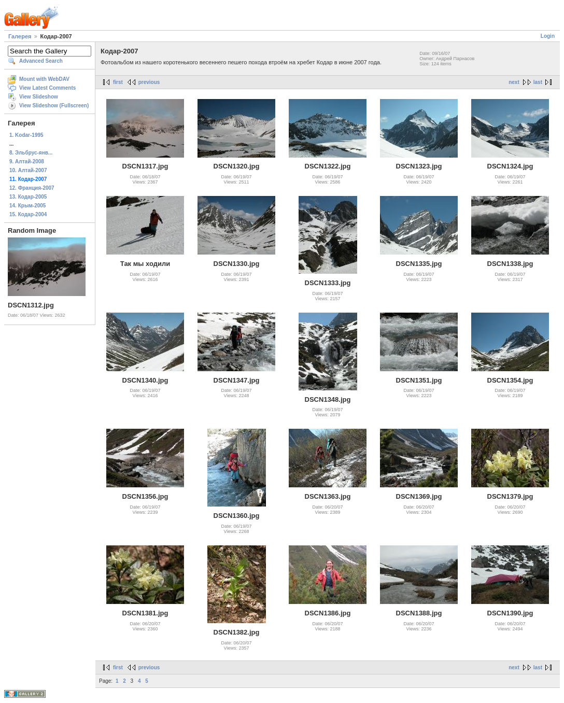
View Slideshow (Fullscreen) (54, 105)
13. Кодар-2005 (28, 197)
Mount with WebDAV (44, 79)
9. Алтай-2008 (26, 161)
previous (149, 82)
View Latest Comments (47, 88)
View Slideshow (38, 97)
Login (548, 36)
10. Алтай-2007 (28, 170)
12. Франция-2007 (31, 188)
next (514, 82)
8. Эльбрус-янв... (30, 153)
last (537, 82)
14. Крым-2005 (27, 205)
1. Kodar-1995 (26, 135)
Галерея (19, 36)
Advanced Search (41, 61)
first (118, 82)
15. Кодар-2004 (28, 214)
